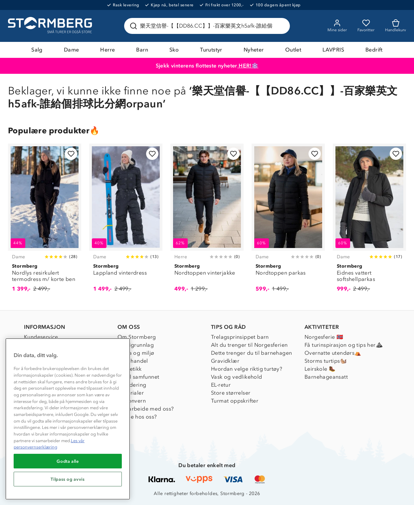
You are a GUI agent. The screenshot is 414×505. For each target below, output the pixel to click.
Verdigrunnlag (135, 345)
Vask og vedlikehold (236, 377)
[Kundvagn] (395, 26)
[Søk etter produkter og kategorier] (208, 26)
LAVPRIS (333, 50)
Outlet (293, 50)
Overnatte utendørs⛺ (333, 353)
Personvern (131, 401)
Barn (142, 50)
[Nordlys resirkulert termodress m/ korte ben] (44, 222)
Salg (37, 50)
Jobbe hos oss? (137, 417)
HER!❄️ (247, 66)
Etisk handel (132, 361)
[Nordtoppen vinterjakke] (207, 222)
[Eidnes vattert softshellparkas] (369, 222)
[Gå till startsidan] (51, 26)
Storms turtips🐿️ (326, 361)
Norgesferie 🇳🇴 (324, 337)
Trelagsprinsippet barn (240, 337)
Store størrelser (230, 393)
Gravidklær (225, 361)
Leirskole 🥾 (320, 369)
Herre (107, 50)
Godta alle (68, 461)
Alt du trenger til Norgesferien (249, 345)
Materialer (130, 393)
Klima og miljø (135, 353)
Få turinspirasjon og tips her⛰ (343, 345)
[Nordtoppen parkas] (288, 222)
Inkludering (131, 385)
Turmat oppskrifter (234, 401)
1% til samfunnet (138, 377)
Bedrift (374, 50)
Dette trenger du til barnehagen (251, 353)
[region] (67, 419)
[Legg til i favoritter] (71, 154)
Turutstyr (211, 50)
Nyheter (254, 50)
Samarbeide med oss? (145, 409)
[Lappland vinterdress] (125, 222)
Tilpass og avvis (68, 479)
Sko (174, 50)
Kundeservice (41, 337)
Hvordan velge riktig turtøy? (246, 369)
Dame (71, 50)
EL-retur (221, 385)
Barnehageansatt (326, 377)
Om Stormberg (136, 337)
